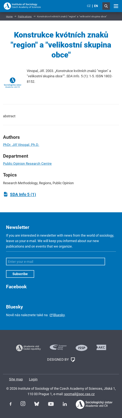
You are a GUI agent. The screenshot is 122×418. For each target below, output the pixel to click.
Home (9, 16)
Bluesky (59, 315)
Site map (16, 379)
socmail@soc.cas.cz (79, 394)
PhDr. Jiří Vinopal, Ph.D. (21, 145)
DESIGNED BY (61, 359)
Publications (25, 16)
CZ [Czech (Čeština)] (89, 6)
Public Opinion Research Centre (27, 164)
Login (33, 379)
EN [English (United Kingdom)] (96, 6)
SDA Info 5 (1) (23, 194)
